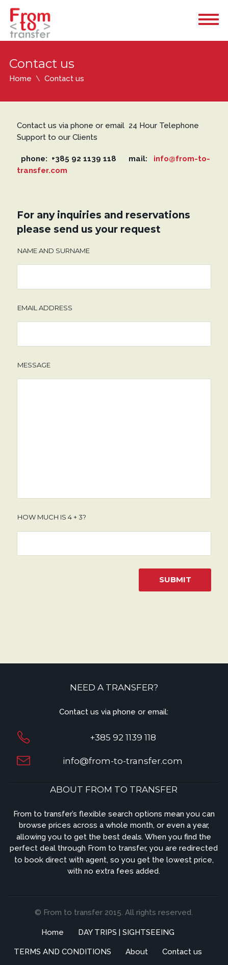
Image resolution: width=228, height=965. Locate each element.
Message (33, 365)
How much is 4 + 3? (51, 517)
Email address (44, 308)
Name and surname (53, 250)
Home (20, 78)
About (136, 951)
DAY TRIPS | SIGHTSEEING (126, 932)
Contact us (182, 951)
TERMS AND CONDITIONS (62, 951)
